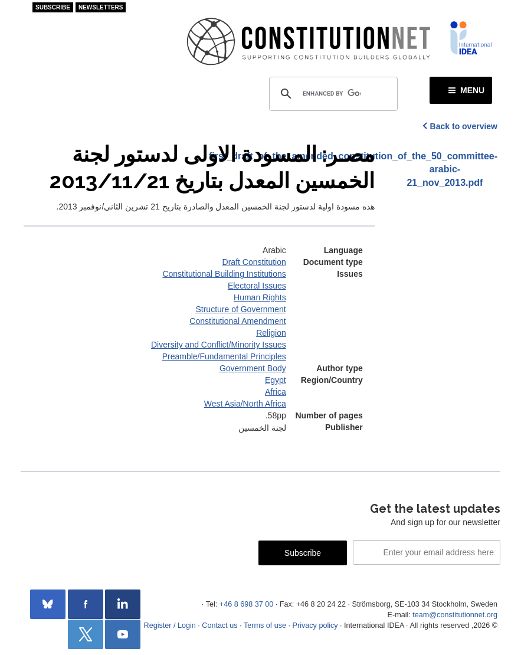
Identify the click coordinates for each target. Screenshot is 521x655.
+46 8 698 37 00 (246, 604)
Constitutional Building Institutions (224, 274)
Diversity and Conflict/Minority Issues (218, 344)
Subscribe (52, 7)
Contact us (219, 625)
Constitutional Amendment (237, 321)
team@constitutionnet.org (454, 615)
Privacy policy (315, 625)
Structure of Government (240, 309)
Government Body (252, 368)
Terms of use (265, 625)
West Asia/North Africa (245, 403)
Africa (275, 392)
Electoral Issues (257, 285)
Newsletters (100, 7)
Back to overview (463, 126)
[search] (332, 94)
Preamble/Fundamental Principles (224, 356)
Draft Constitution (254, 262)
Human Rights (260, 297)
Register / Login (170, 625)
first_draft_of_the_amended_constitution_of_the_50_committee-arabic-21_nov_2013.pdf (444, 169)
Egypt (275, 380)
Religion (271, 333)
